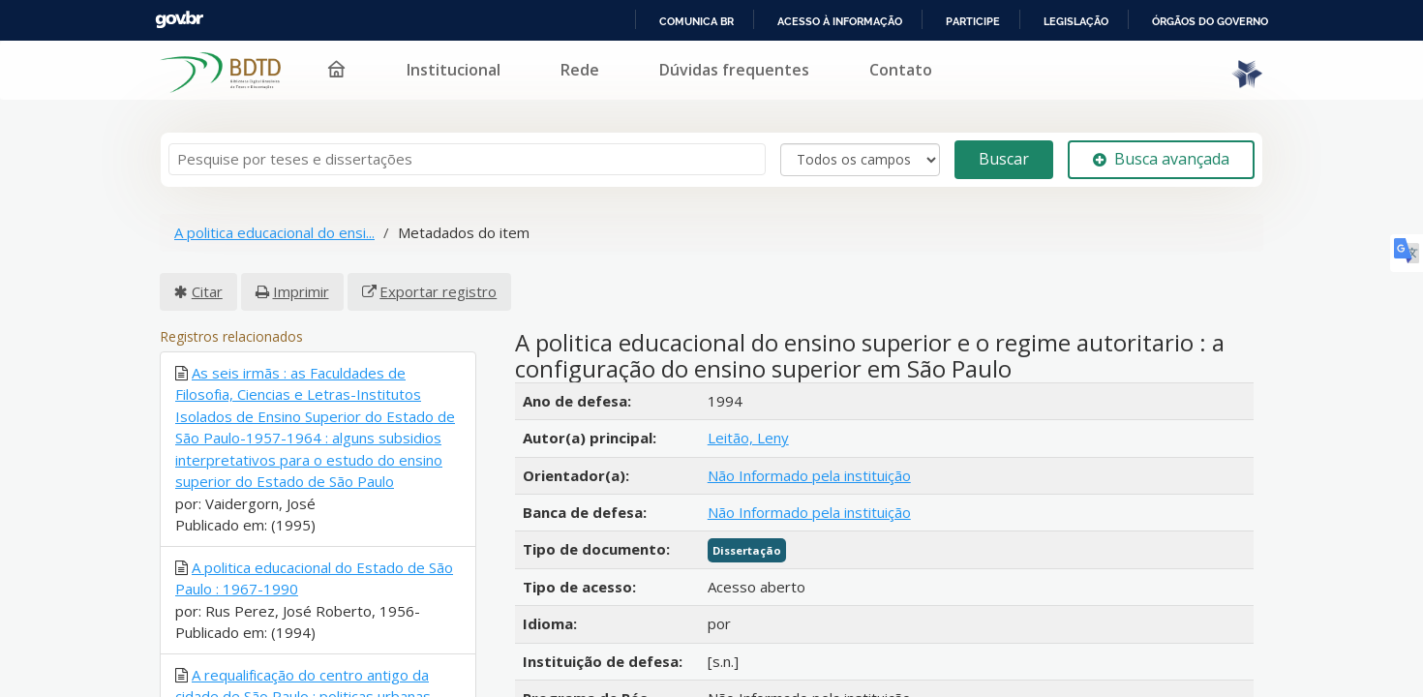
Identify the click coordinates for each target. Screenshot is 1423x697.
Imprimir (301, 279)
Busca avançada (1161, 148)
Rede (700, 58)
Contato (1020, 58)
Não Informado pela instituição (809, 463)
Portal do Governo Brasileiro (146, 20)
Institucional (574, 58)
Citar (207, 279)
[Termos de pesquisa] (467, 149)
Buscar (1004, 148)
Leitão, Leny (748, 427)
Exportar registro (438, 279)
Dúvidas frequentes (854, 58)
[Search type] (860, 148)
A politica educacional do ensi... (274, 221)
